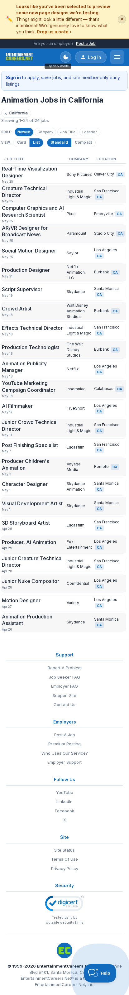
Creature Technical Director (24, 191)
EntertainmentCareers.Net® (47, 978)
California (16, 113)
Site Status (64, 850)
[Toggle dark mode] (65, 57)
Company (45, 132)
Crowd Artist (16, 308)
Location (90, 132)
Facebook (64, 810)
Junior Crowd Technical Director (30, 425)
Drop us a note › (54, 31)
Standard (59, 142)
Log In (90, 57)
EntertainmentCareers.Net (64, 966)
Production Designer (26, 270)
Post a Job (86, 43)
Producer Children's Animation (25, 464)
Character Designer (25, 484)
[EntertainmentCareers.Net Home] (19, 57)
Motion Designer (21, 600)
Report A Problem (65, 667)
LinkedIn (64, 801)
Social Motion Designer (29, 251)
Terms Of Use (64, 859)
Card (22, 142)
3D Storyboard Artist (26, 523)
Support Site (64, 695)
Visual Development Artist (32, 503)
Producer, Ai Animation (29, 542)
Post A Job (64, 734)
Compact (83, 142)
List (37, 142)
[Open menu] (117, 57)
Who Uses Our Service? (64, 753)
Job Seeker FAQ (64, 677)
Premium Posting (64, 743)
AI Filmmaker (17, 406)
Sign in (13, 77)
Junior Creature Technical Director (32, 561)
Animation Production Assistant (27, 620)
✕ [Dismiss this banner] (122, 19)
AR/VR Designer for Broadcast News (25, 231)
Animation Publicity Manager (24, 366)
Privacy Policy (64, 868)
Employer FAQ (64, 686)
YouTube (64, 792)
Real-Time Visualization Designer (29, 172)
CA (120, 174)
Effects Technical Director (32, 328)
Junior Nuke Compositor (30, 581)
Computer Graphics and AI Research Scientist (33, 211)
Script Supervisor (22, 289)
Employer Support (64, 762)
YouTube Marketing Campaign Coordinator (28, 386)
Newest (24, 132)
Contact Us (64, 704)
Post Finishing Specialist (30, 445)
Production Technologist (30, 347)
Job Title (67, 132)
